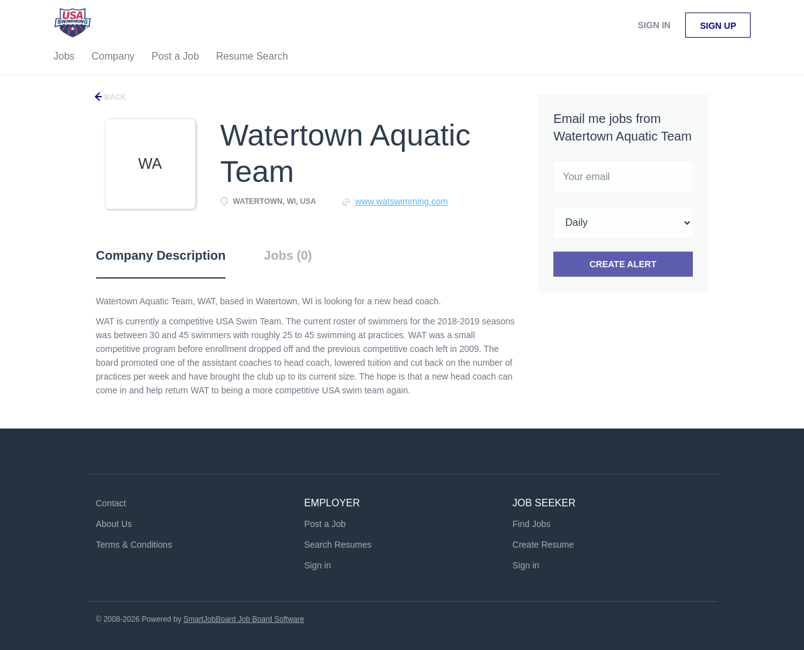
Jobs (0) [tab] (288, 255)
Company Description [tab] (161, 255)
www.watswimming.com (401, 201)
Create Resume (543, 545)
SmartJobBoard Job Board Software (243, 619)
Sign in (654, 25)
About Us (114, 524)
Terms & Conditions (134, 545)
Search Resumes (337, 545)
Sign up (718, 26)
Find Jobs (532, 524)
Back (114, 97)
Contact (111, 503)
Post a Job (324, 524)
